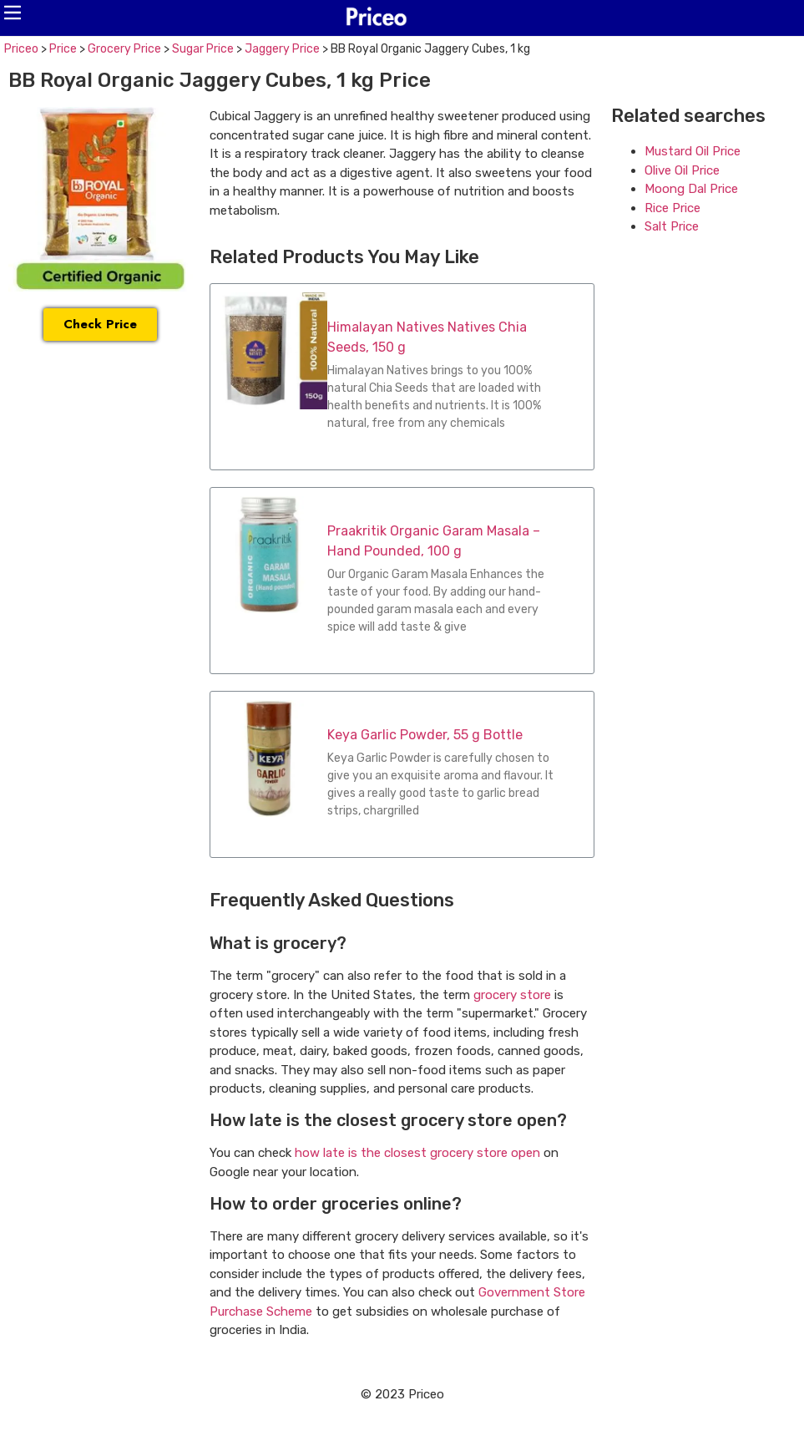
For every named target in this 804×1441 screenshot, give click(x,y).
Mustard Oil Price (693, 151)
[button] (12, 12)
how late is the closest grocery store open (417, 1152)
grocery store (512, 994)
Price (63, 49)
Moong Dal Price (691, 188)
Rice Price (672, 208)
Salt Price (672, 226)
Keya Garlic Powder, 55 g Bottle (425, 735)
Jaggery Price (282, 49)
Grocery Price (124, 49)
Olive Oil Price (682, 170)
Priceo (21, 49)
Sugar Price (203, 49)
